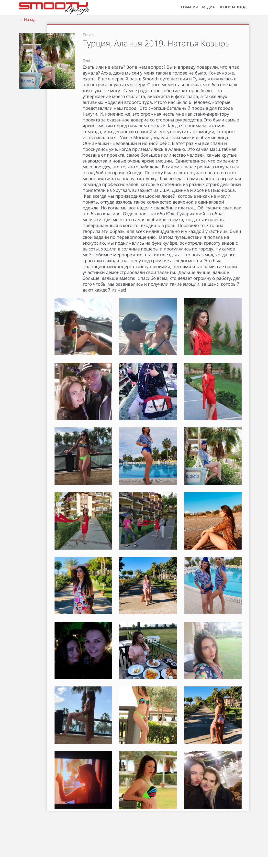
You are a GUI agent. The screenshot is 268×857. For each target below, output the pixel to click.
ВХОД (241, 7)
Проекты (227, 7)
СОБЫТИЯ (189, 7)
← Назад (27, 19)
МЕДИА (208, 7)
